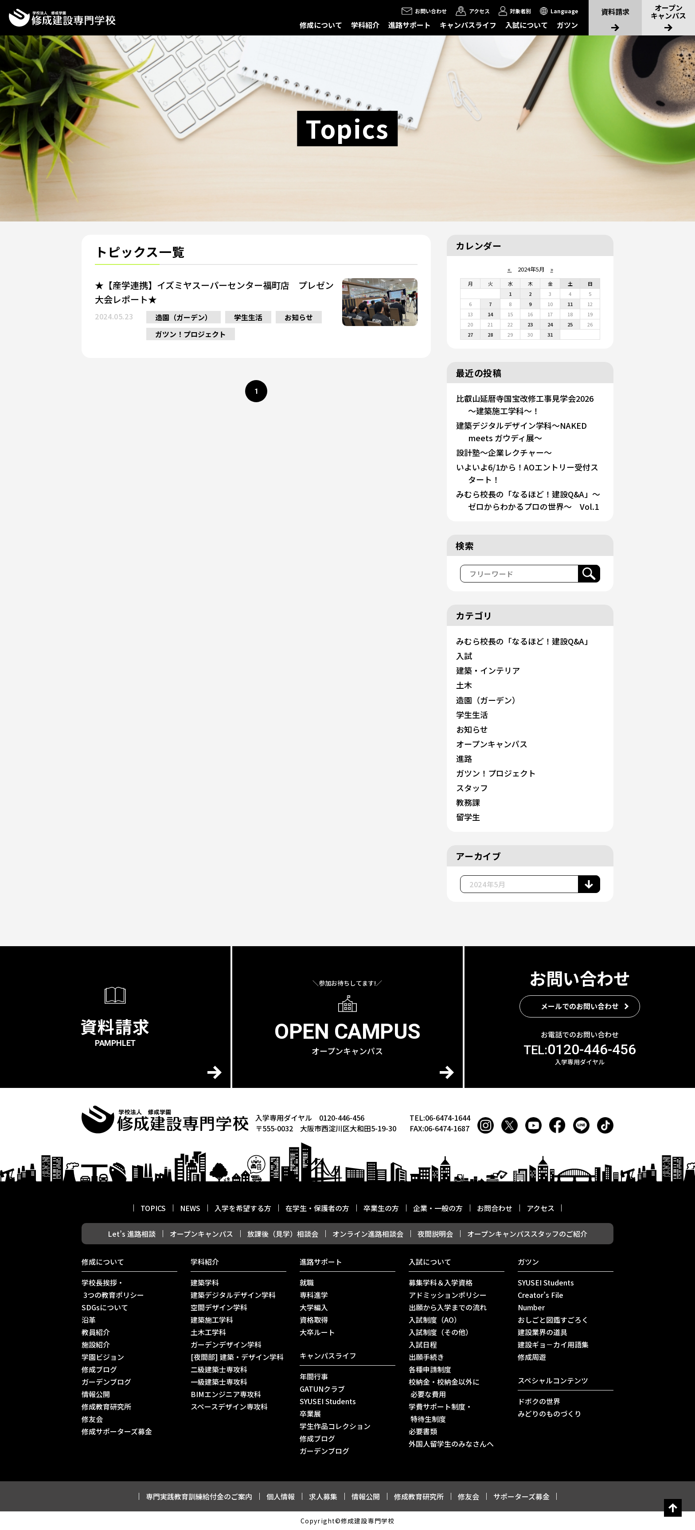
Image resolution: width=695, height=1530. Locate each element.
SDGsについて (105, 1307)
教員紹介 (96, 1332)
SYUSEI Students (328, 1401)
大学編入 (314, 1307)
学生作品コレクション (335, 1426)
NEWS (190, 1208)
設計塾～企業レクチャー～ (504, 452)
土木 (464, 685)
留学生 (468, 817)
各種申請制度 (430, 1369)
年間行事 (314, 1376)
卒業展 (310, 1413)
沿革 (89, 1319)
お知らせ (299, 317)
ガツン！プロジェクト (190, 334)
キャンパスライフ (468, 24)
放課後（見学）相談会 (282, 1233)
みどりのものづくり (550, 1413)
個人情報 (280, 1496)
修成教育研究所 (106, 1406)
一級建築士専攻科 (219, 1381)
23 (530, 324)
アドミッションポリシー (448, 1294)
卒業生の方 (381, 1208)
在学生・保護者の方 (317, 1208)
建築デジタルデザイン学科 (233, 1294)
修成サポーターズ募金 (117, 1431)
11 (570, 303)
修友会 (92, 1419)
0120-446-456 (579, 1049)
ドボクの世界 (539, 1401)
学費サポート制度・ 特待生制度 (440, 1412)
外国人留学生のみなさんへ (451, 1443)
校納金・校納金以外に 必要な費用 (444, 1387)
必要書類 (423, 1431)
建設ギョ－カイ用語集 (553, 1344)
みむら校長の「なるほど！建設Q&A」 (524, 641)
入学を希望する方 (243, 1208)
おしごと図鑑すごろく (553, 1319)
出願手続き (426, 1356)
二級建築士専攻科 (219, 1369)
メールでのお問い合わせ (580, 1006)
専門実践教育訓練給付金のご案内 (199, 1496)
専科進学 (314, 1294)
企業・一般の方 (438, 1208)
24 (550, 324)
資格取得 (314, 1319)
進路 (464, 758)
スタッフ (472, 787)
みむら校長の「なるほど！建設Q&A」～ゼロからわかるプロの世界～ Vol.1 (528, 500)
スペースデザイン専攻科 (229, 1406)
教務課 (468, 802)
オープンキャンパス (491, 743)
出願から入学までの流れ (448, 1307)
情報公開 (96, 1394)
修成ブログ (99, 1369)
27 (470, 334)
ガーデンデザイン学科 (226, 1344)
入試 (464, 655)
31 (550, 334)
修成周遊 (532, 1356)
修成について (321, 24)
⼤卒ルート (317, 1332)
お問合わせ (494, 1208)
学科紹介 (365, 24)
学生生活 (248, 317)
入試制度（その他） (440, 1332)
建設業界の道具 (542, 1332)
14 (490, 314)
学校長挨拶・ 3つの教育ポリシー (113, 1288)
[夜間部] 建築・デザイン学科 (237, 1356)
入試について (526, 24)
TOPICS (153, 1208)
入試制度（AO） (435, 1319)
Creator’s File (540, 1294)
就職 (307, 1282)
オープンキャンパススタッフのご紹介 (527, 1233)
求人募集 (323, 1496)
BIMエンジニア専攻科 (226, 1394)
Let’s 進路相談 (132, 1233)
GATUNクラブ (322, 1388)
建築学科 (205, 1282)
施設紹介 (96, 1344)
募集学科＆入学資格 (440, 1282)
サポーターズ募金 (521, 1496)
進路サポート (409, 24)
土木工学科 (208, 1332)
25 (570, 324)
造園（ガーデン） (183, 317)
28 (490, 334)
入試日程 (423, 1344)
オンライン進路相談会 (367, 1233)
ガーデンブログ (106, 1381)
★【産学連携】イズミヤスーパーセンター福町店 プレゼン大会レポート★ (214, 292)
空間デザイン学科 (219, 1307)
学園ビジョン (103, 1356)
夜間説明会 (435, 1233)
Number (531, 1307)
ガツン (567, 24)
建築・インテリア (488, 670)
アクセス (540, 1208)
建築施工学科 (212, 1319)
